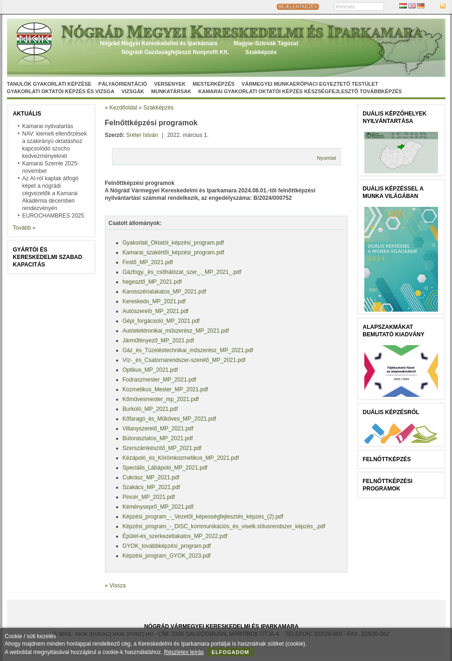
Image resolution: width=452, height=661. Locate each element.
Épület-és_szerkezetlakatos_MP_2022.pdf (175, 536)
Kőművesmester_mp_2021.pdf (161, 399)
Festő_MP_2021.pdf (148, 262)
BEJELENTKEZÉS (297, 6)
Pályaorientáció (122, 84)
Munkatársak (171, 91)
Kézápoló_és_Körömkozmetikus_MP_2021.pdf (181, 458)
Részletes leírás (184, 652)
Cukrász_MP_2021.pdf (151, 477)
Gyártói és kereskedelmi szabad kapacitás (48, 257)
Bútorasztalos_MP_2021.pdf (158, 438)
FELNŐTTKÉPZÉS (387, 459)
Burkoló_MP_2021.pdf (150, 409)
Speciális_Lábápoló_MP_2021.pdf (165, 467)
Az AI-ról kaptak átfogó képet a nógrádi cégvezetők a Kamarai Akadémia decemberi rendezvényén (50, 193)
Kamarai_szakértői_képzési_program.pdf (173, 252)
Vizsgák (132, 91)
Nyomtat (326, 158)
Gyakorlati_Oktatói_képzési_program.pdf (173, 242)
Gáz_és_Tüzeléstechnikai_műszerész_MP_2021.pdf (188, 350)
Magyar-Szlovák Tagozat (266, 43)
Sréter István (142, 135)
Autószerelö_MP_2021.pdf (155, 311)
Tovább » (24, 228)
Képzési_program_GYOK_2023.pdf (167, 555)
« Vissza (115, 585)
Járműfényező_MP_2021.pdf (158, 340)
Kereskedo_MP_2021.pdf (154, 301)
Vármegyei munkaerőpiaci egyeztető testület (310, 84)
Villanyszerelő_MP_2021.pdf (158, 428)
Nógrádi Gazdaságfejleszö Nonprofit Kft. (175, 52)
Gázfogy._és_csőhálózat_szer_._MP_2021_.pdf (182, 272)
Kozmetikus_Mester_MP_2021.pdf (165, 389)
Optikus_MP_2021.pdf (150, 370)
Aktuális (27, 113)
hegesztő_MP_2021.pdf (152, 282)
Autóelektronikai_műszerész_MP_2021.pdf (176, 330)
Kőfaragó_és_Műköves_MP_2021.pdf (169, 419)
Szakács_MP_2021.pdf (151, 487)
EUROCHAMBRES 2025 (53, 215)
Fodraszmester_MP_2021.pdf (159, 379)
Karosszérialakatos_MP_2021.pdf (164, 291)
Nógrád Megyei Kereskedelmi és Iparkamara (158, 43)
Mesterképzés (214, 84)
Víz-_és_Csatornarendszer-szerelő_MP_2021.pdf (184, 360)
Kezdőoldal (123, 107)
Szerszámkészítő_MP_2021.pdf (162, 448)
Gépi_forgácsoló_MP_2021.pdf (161, 321)
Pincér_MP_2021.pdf (149, 497)
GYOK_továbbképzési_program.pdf (167, 546)
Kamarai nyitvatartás (47, 126)
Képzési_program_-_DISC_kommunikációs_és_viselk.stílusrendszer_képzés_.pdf (224, 526)
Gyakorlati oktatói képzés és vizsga (61, 91)
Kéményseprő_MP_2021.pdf (158, 507)
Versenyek (170, 84)
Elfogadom (231, 652)
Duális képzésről (391, 412)
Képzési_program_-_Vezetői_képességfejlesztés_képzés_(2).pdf (203, 516)
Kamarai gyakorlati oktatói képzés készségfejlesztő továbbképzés (300, 91)
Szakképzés (261, 52)
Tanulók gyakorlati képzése (49, 84)
